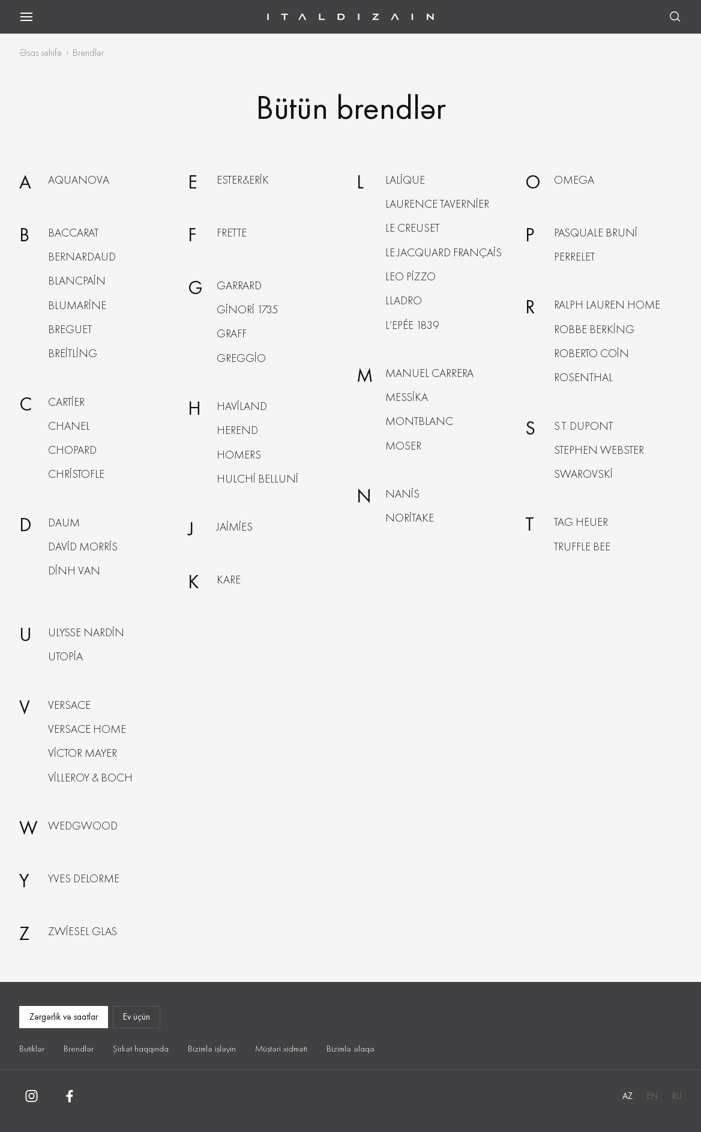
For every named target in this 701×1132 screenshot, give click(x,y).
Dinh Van (74, 570)
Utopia (65, 656)
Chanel (69, 425)
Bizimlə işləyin (212, 1049)
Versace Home (87, 728)
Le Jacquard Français (443, 252)
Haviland (242, 406)
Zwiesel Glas (82, 931)
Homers (239, 454)
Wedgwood (83, 825)
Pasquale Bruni (595, 232)
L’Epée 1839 (412, 325)
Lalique (405, 179)
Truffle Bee (582, 546)
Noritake (409, 517)
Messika (406, 397)
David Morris (83, 546)
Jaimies (235, 526)
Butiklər (31, 1049)
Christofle (76, 473)
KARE (229, 579)
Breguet (70, 329)
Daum (64, 522)
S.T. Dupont (583, 425)
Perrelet (574, 256)
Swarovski (583, 473)
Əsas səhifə (40, 52)
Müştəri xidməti (281, 1049)
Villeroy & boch (90, 777)
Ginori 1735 (247, 309)
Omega (574, 179)
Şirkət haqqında (141, 1049)
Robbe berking (594, 329)
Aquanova (78, 179)
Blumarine (77, 305)
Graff (232, 333)
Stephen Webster (599, 449)
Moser (403, 445)
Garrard (239, 285)
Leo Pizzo (410, 276)
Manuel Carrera (429, 373)
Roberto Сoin (591, 353)
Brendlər (79, 1049)
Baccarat (73, 232)
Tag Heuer (581, 521)
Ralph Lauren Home (607, 304)
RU (677, 1096)
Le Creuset (412, 227)
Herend (237, 430)
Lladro (403, 300)
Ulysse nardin (86, 632)
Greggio (241, 358)
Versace (69, 704)
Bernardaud (82, 256)
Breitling (72, 353)
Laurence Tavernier (437, 203)
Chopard (72, 449)
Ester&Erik (243, 179)
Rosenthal (583, 377)
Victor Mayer (82, 752)
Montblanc (419, 421)
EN (652, 1096)
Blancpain (77, 280)
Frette (232, 232)
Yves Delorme (83, 878)
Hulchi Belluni (257, 478)
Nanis (402, 493)
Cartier (66, 401)
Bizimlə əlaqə (350, 1049)
